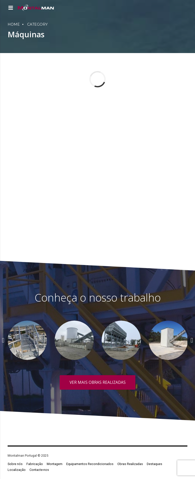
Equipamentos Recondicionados (89, 464)
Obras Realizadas (130, 464)
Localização (17, 470)
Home (14, 24)
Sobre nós (15, 464)
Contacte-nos (39, 470)
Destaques (154, 464)
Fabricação (34, 464)
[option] (27, 340)
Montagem (54, 464)
